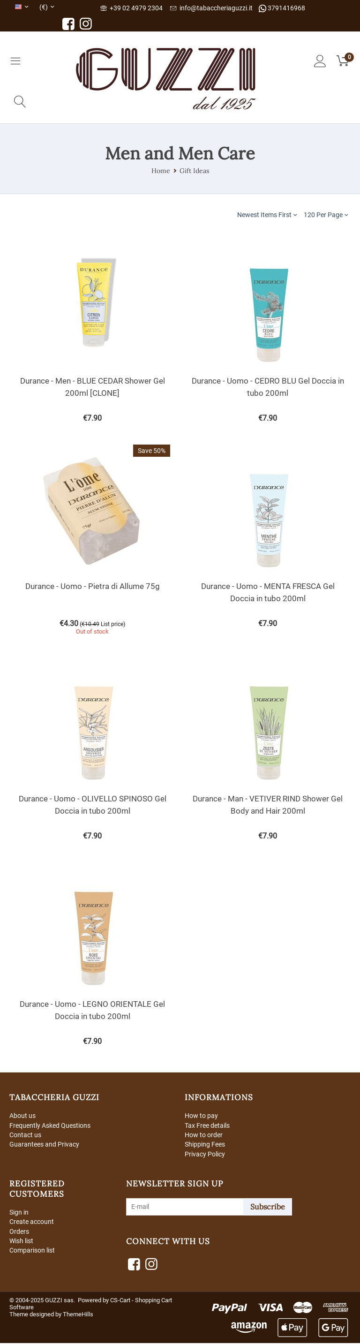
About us (22, 1115)
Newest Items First (267, 215)
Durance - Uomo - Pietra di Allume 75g (92, 586)
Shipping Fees (205, 1145)
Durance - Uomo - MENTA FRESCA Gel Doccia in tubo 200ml (268, 592)
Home (160, 170)
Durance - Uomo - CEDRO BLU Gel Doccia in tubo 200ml (268, 387)
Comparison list (32, 1252)
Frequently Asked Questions (49, 1125)
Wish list (21, 1242)
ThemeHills (78, 1315)
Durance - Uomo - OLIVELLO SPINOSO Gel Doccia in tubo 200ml (92, 804)
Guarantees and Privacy (44, 1145)
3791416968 (282, 8)
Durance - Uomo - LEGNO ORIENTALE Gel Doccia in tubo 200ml (92, 1010)
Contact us (25, 1135)
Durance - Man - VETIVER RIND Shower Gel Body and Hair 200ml (268, 804)
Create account (31, 1223)
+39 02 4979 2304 (131, 8)
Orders (19, 1233)
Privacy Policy (205, 1154)
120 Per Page (326, 215)
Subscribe (267, 1207)
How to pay (201, 1115)
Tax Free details (207, 1125)
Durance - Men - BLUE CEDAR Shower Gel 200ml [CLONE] (92, 387)
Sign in (19, 1213)
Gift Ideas (194, 170)
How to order (204, 1135)
